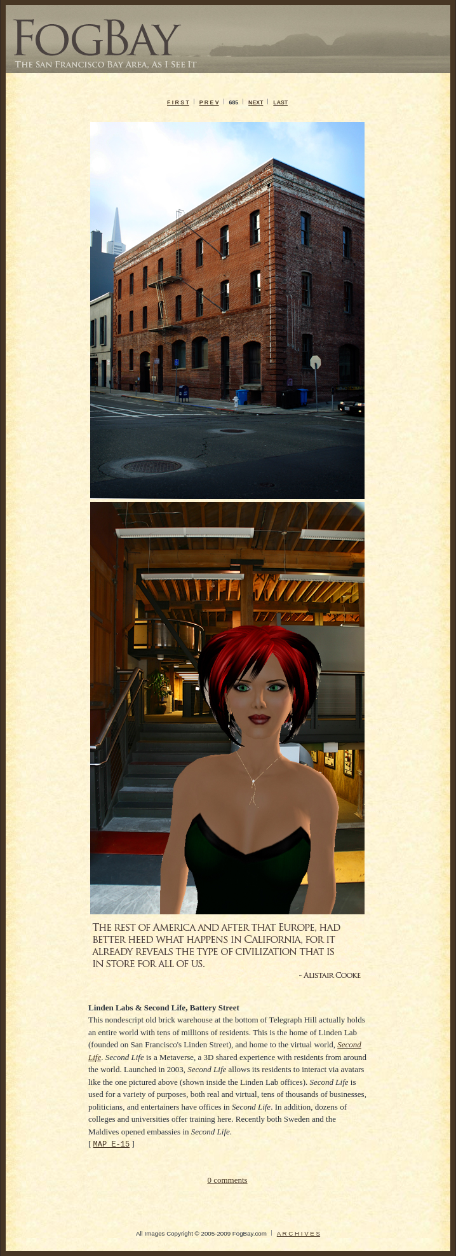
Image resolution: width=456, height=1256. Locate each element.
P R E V (209, 102)
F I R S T (178, 102)
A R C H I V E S (298, 1233)
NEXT (255, 102)
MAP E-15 (111, 1143)
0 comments (227, 1180)
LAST (280, 102)
